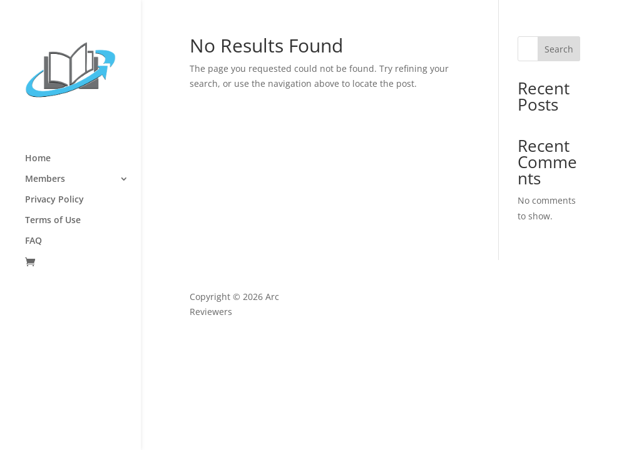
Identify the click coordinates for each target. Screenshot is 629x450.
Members (45, 179)
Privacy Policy (54, 200)
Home (38, 159)
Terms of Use (53, 221)
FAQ (33, 241)
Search (559, 49)
